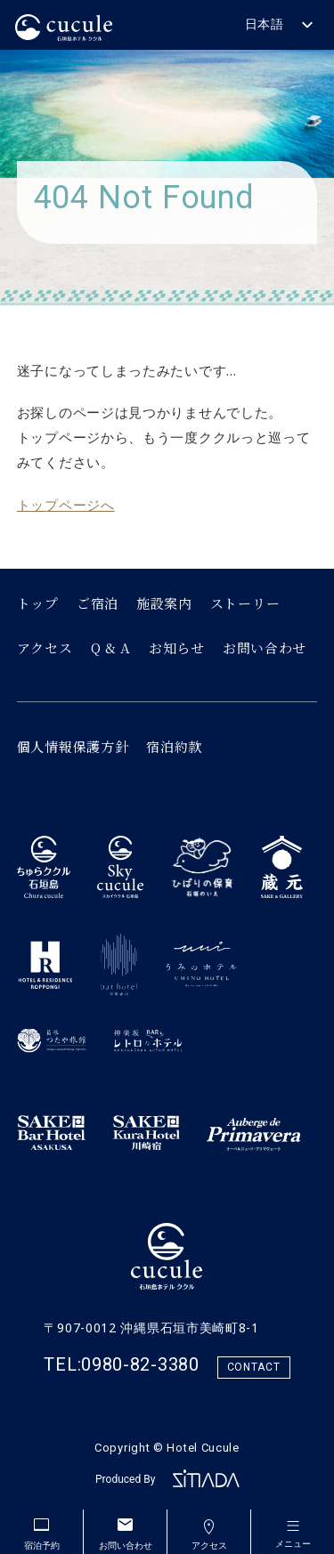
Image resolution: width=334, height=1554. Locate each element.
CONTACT (254, 1367)
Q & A (111, 647)
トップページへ (66, 505)
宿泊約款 (174, 746)
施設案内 (164, 603)
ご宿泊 (97, 603)
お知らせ (177, 647)
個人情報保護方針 (73, 746)
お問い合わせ (264, 647)
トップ (38, 603)
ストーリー (245, 603)
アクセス (45, 647)
